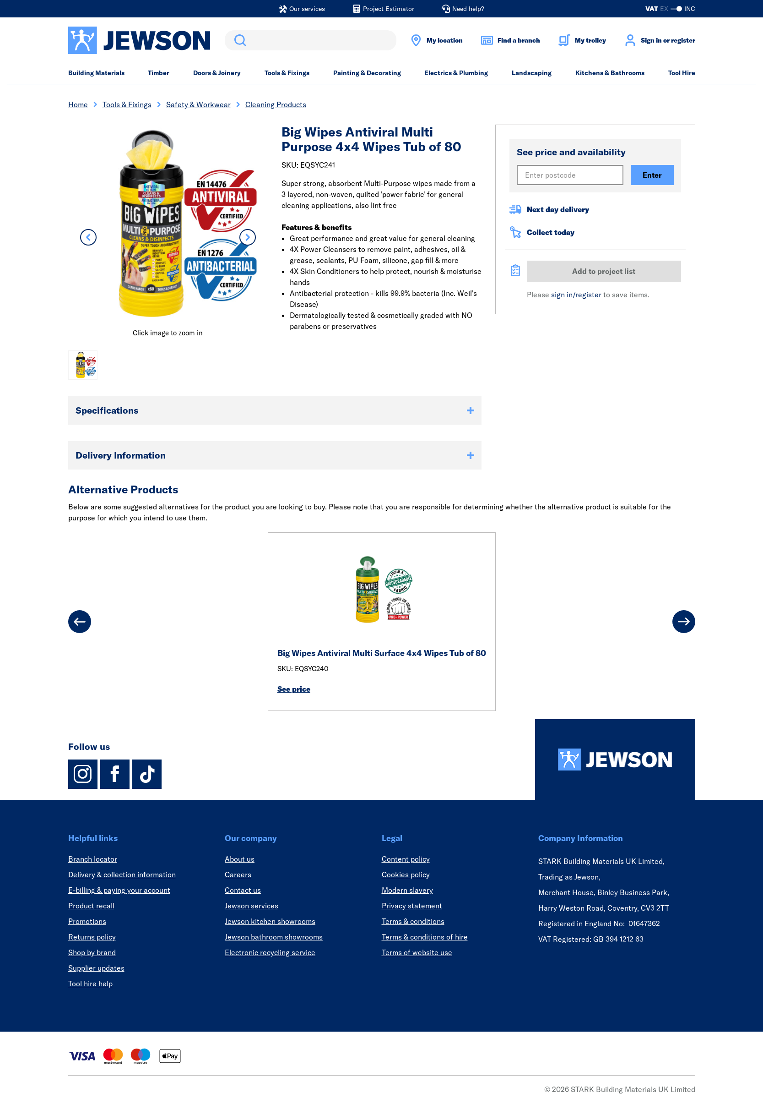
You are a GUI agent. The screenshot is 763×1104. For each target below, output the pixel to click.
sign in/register (576, 294)
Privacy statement (412, 905)
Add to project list (603, 271)
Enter (652, 175)
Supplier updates (96, 968)
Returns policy (92, 936)
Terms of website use (417, 952)
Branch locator (92, 859)
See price (293, 689)
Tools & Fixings (287, 73)
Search (238, 40)
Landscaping (532, 73)
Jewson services (251, 905)
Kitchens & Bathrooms (609, 73)
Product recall (91, 905)
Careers (238, 874)
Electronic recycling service (270, 952)
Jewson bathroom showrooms (274, 936)
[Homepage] (615, 760)
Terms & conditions (413, 921)
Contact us (243, 890)
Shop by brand (92, 952)
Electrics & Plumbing (456, 73)
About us (239, 859)
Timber (158, 73)
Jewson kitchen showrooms (270, 921)
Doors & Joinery (217, 73)
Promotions (87, 921)
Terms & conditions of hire (425, 936)
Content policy (406, 859)
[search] (310, 40)
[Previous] (79, 621)
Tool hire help (90, 983)
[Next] (683, 621)
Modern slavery (407, 890)
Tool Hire (681, 73)
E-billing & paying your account (119, 890)
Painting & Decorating (367, 73)
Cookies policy (406, 874)
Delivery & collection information (122, 874)
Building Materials (96, 73)
